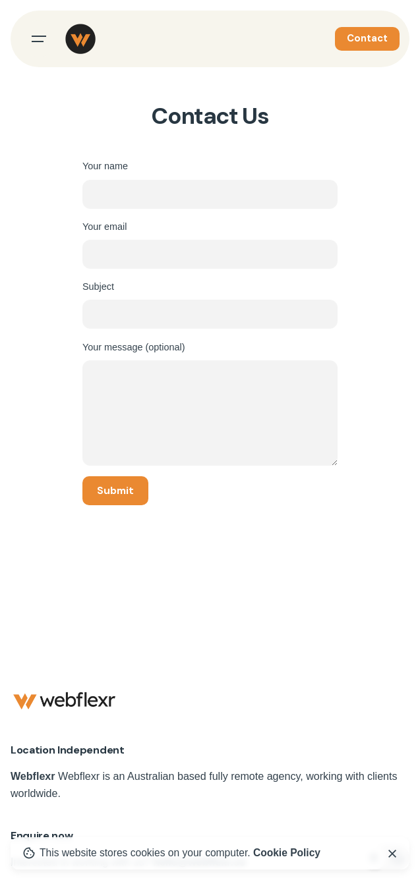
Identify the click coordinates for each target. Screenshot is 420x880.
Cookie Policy (286, 852)
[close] (392, 853)
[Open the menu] (38, 38)
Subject (210, 305)
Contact (367, 38)
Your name (210, 184)
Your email (210, 245)
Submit (115, 490)
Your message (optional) (210, 404)
